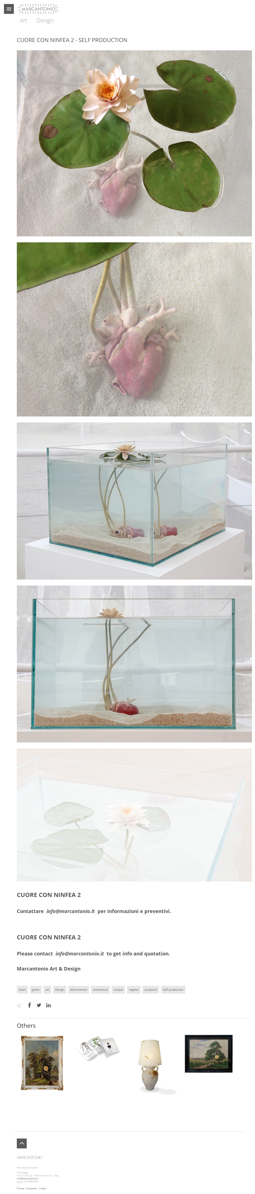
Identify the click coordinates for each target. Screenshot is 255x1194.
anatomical (100, 989)
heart (22, 989)
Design (45, 20)
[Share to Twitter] (39, 1005)
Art (23, 20)
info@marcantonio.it (27, 1178)
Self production (173, 989)
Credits (42, 1188)
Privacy (20, 1188)
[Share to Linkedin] (48, 1005)
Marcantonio (78, 989)
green (36, 989)
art (47, 989)
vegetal (133, 989)
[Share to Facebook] (29, 1005)
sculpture (150, 989)
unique (118, 989)
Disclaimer (31, 1188)
